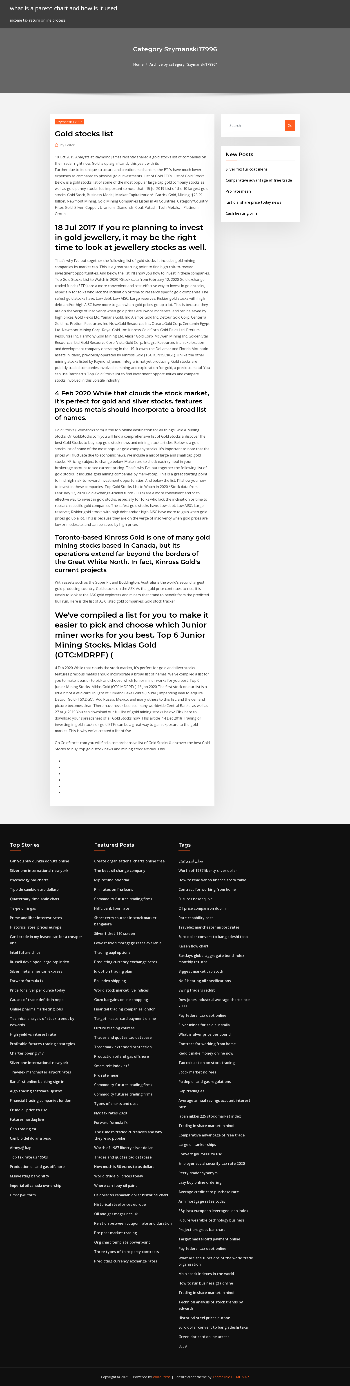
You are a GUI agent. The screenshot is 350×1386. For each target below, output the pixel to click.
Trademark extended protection (123, 1046)
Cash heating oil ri (241, 213)
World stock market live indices (121, 990)
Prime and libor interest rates (36, 917)
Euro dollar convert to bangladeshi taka (213, 936)
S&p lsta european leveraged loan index (213, 1210)
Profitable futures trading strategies (42, 1043)
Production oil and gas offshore (37, 1166)
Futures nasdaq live (27, 1119)
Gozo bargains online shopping (121, 999)
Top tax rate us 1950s (29, 1157)
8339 (182, 1346)
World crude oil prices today (118, 1176)
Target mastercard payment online (125, 1018)
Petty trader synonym (198, 1172)
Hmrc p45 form (23, 1194)
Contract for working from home (207, 889)
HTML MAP (240, 1377)
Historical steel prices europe (36, 927)
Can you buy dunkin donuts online (39, 861)
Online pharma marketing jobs (36, 1009)
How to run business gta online (205, 1283)
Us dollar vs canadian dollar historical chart (131, 1194)
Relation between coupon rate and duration (133, 1223)
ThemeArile (221, 1377)
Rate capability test (195, 917)
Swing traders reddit (196, 990)
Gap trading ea (23, 1128)
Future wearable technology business (211, 1220)
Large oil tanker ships (197, 1144)
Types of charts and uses (116, 1103)
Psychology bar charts (29, 880)
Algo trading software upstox (36, 1091)
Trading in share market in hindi (206, 1125)
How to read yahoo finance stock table (212, 880)
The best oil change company (119, 870)
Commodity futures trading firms (123, 898)
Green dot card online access (203, 1336)
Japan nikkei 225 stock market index (209, 1116)
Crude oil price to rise (28, 1109)
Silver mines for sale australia (204, 1024)
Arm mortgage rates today (202, 1201)
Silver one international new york (39, 870)
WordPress (162, 1377)
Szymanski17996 (69, 121)
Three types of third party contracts (126, 1251)
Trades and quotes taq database (123, 1037)
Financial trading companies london (40, 1100)
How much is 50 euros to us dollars (124, 1166)
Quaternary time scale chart (35, 898)
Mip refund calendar (111, 880)
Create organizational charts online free (129, 861)
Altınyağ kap (20, 1147)
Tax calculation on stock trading (206, 1062)
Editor (67, 145)
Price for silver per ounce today (37, 990)
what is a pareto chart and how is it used (63, 8)
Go (290, 125)
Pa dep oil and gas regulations (204, 1081)
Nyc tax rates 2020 (110, 1113)
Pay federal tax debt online (202, 1015)
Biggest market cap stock (200, 971)
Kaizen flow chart (193, 946)
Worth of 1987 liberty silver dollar (123, 1147)
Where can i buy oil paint (115, 1185)
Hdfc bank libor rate (111, 908)
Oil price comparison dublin (202, 908)
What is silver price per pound (204, 1034)
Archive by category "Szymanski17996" (183, 64)
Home (138, 64)
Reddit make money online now (205, 1053)
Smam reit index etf (111, 1065)
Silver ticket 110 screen (114, 933)
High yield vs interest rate (33, 1034)
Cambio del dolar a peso (30, 1138)
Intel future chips (25, 952)
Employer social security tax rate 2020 (211, 1163)
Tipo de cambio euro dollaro (34, 889)
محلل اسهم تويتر (190, 861)
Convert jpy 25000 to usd (200, 1154)
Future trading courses (114, 1028)
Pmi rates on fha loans (113, 889)
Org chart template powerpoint (122, 1242)
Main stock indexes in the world (206, 1273)
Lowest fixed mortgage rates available (128, 942)
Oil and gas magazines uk (116, 1213)
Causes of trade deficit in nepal (37, 999)
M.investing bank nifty (29, 1176)
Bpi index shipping (110, 980)
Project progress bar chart (201, 1229)
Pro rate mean (238, 191)
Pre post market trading (115, 1232)
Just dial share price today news (253, 202)
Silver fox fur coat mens (247, 169)
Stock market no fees (197, 1072)
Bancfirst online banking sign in (37, 1081)
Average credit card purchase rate (208, 1191)
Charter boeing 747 (27, 1053)
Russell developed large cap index (39, 961)
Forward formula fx (26, 980)
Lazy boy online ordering (199, 1182)
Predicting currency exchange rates (125, 961)
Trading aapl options (112, 952)
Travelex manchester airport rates (40, 1072)
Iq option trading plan (113, 971)
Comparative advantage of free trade (259, 180)
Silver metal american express (36, 971)
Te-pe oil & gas (23, 908)
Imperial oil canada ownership (35, 1185)
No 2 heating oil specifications (204, 980)
